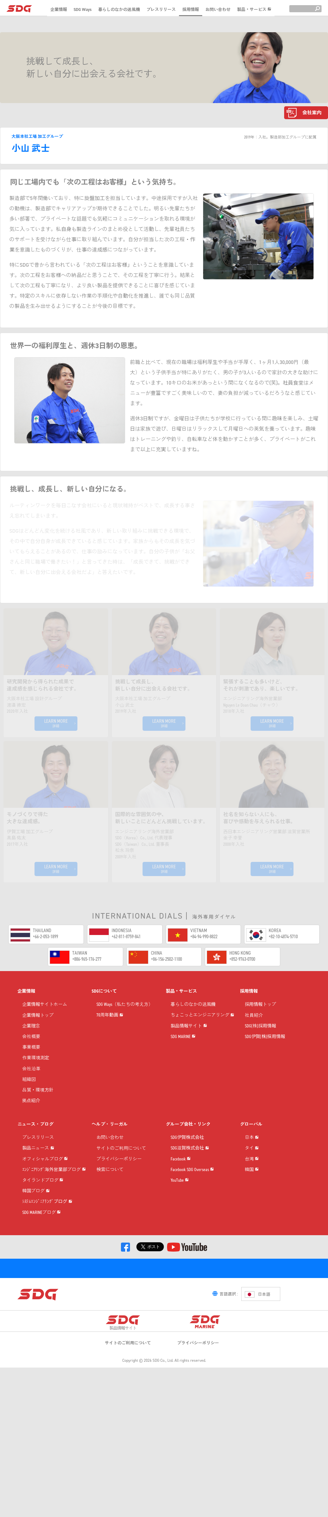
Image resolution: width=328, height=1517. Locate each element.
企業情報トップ (38, 1028)
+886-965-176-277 (86, 959)
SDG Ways (83, 9)
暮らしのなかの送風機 (119, 9)
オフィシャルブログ (45, 1200)
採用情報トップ (260, 1017)
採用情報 (190, 9)
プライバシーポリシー (119, 1172)
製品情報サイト (189, 1066)
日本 (252, 1164)
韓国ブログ (36, 1273)
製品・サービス (254, 9)
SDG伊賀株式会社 (187, 1150)
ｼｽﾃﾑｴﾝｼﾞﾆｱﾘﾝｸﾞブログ (47, 1298)
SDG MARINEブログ (41, 1323)
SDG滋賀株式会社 (190, 1175)
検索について (110, 1182)
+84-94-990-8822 (203, 936)
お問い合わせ (218, 9)
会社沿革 (31, 1081)
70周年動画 (109, 1042)
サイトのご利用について (121, 1161)
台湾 (252, 1213)
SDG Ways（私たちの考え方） (124, 1017)
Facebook (181, 1200)
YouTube (180, 1249)
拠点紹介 (31, 1113)
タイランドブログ (42, 1249)
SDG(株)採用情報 (260, 1039)
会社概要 (31, 1049)
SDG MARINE (183, 1091)
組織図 (29, 1092)
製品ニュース (38, 1175)
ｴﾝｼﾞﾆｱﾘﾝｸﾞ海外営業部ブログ (54, 1224)
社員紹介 (254, 1028)
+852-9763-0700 (242, 959)
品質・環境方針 (38, 1103)
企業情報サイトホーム (44, 1017)
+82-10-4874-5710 (283, 936)
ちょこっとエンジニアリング (202, 1042)
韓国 (252, 1238)
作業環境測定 (35, 1070)
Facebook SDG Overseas (192, 1224)
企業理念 (31, 1039)
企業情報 (58, 9)
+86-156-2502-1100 (166, 959)
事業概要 (31, 1060)
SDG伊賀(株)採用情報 (265, 1049)
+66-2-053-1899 (45, 936)
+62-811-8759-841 (126, 936)
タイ (252, 1189)
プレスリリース (161, 9)
